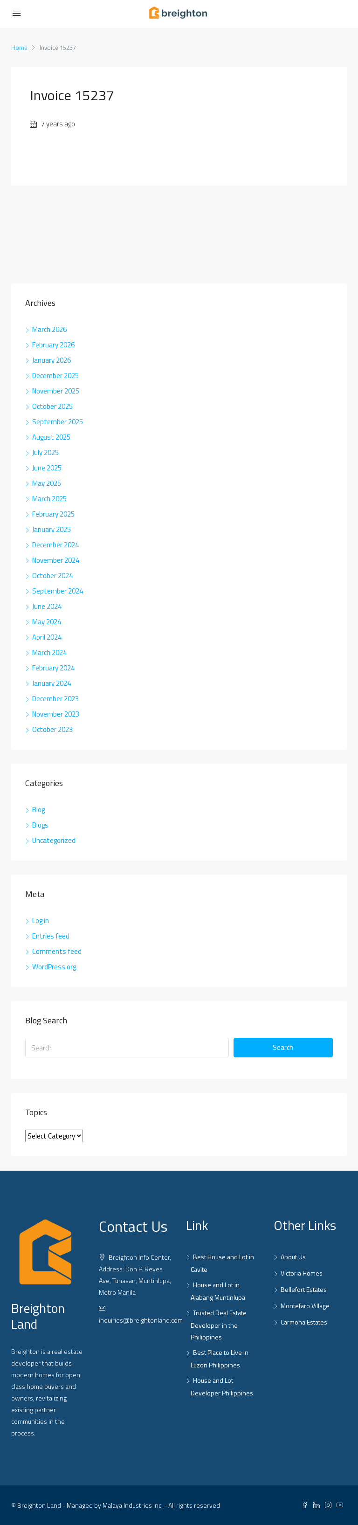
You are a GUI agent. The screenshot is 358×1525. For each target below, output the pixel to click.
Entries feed (50, 936)
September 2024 (57, 591)
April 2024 (47, 637)
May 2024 (46, 621)
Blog (38, 809)
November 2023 (55, 714)
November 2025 (55, 391)
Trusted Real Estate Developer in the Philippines (219, 1325)
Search (283, 1047)
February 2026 (53, 344)
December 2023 (55, 698)
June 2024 (47, 606)
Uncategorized (54, 840)
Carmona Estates (304, 1322)
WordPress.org (54, 966)
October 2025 (52, 406)
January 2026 (51, 360)
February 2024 (53, 667)
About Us (293, 1257)
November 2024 (55, 560)
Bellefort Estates (304, 1289)
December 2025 (55, 375)
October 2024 (52, 575)
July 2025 (45, 452)
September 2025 (57, 421)
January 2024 (51, 683)
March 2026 (49, 329)
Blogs (40, 825)
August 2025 (51, 437)
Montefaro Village (305, 1306)
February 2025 (53, 514)
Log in (40, 920)
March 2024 (49, 652)
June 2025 (47, 467)
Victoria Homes (302, 1273)
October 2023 (52, 729)
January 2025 (51, 529)
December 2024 (55, 544)
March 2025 (49, 498)
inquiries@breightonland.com (141, 1320)
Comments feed (57, 951)
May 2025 (46, 483)
